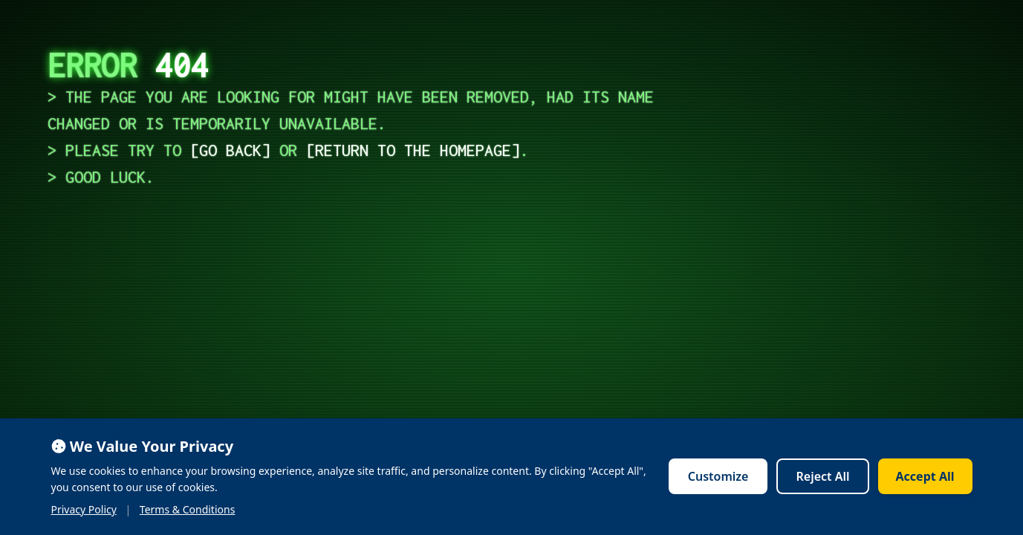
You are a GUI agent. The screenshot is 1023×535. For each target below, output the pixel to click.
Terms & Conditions (188, 509)
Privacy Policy (84, 509)
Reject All (822, 476)
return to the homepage (413, 150)
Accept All (925, 476)
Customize (718, 476)
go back (230, 150)
